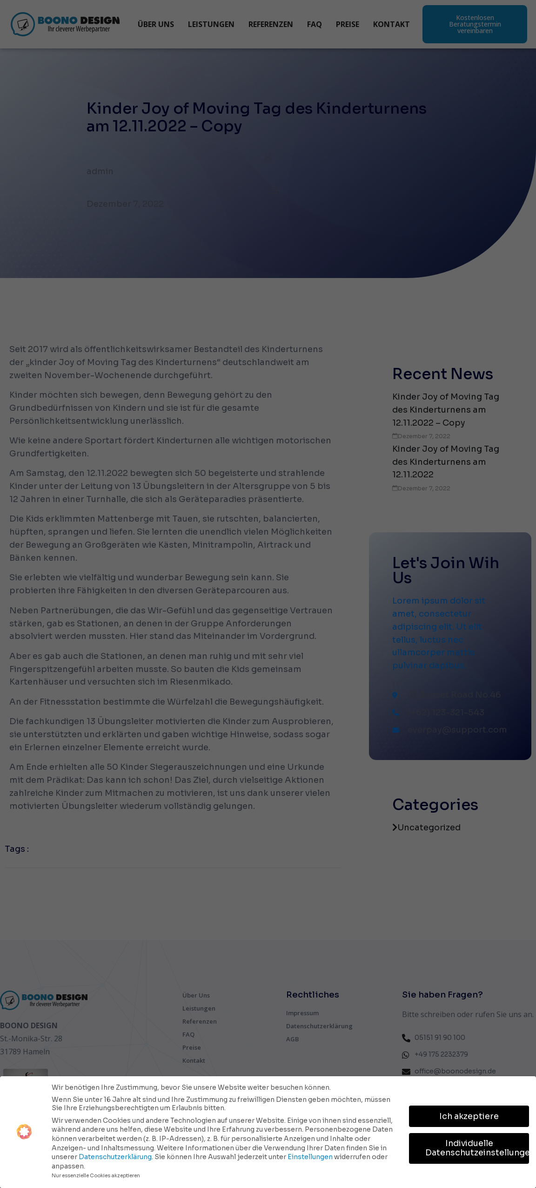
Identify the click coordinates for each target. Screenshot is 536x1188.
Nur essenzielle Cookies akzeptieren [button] (96, 1175)
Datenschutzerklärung (115, 1156)
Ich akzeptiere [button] (469, 1116)
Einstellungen (310, 1156)
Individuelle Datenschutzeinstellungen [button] (477, 1148)
